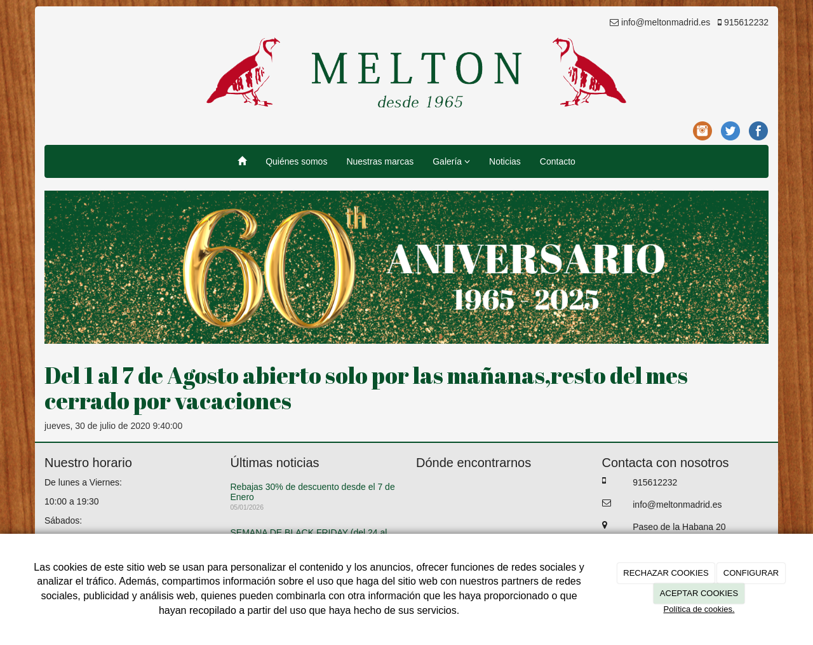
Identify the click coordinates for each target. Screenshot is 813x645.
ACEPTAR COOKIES (699, 593)
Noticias (505, 161)
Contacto (557, 161)
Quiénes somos (296, 161)
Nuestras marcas (379, 161)
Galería (451, 161)
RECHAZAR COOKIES (665, 573)
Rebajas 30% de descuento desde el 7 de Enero (313, 491)
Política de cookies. (698, 609)
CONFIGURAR (751, 573)
